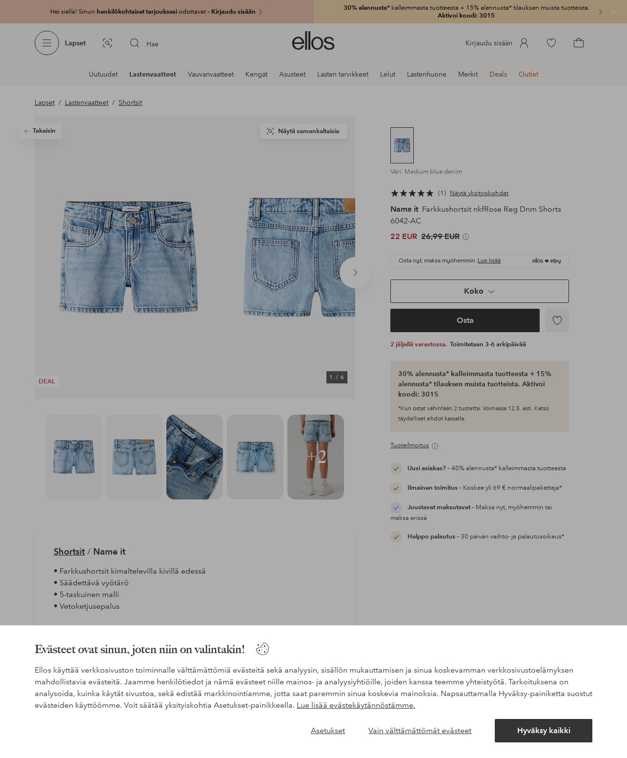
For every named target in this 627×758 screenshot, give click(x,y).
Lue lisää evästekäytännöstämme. (356, 705)
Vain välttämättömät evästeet (419, 730)
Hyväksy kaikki (543, 730)
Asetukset (328, 730)
